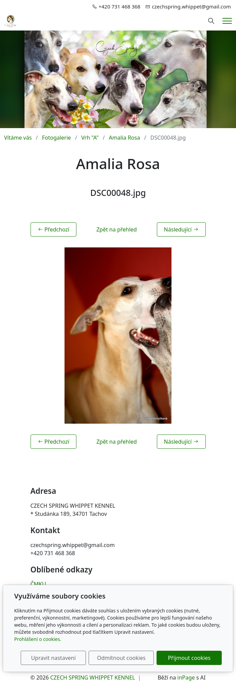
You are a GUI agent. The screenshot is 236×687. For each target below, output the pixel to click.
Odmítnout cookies (121, 658)
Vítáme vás (18, 137)
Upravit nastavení (53, 658)
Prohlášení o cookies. (37, 639)
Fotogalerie (56, 137)
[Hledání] (211, 21)
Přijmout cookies (189, 658)
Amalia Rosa (124, 137)
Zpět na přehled (116, 229)
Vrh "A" (89, 137)
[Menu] (227, 21)
